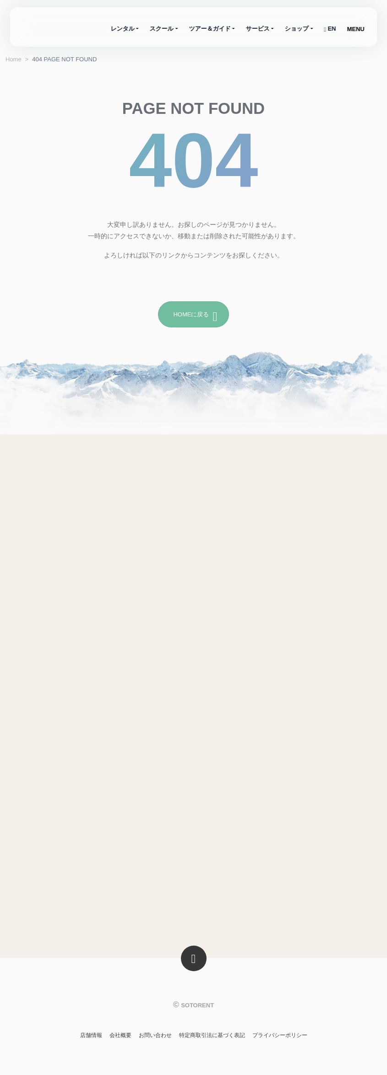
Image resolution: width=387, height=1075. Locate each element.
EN (330, 28)
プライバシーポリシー (279, 1035)
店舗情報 (91, 1035)
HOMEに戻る (195, 314)
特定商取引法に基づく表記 (212, 1035)
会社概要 (120, 1035)
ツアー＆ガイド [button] (209, 28)
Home (13, 59)
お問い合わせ (155, 1035)
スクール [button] (162, 28)
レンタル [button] (123, 28)
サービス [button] (258, 28)
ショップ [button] (297, 28)
